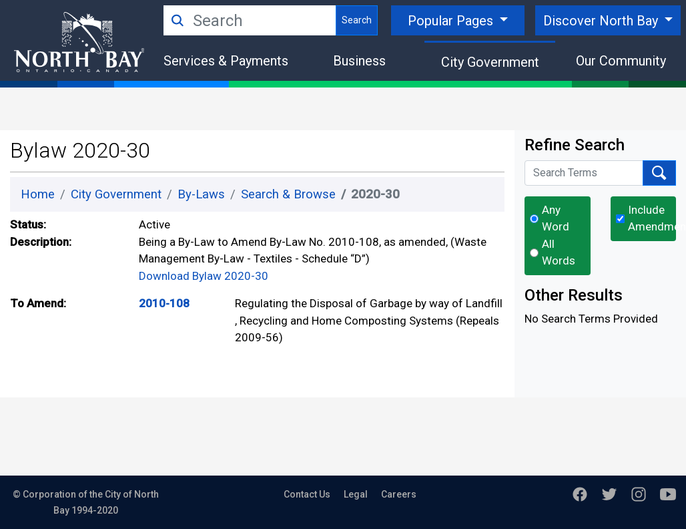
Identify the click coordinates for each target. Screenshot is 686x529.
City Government (490, 62)
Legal (356, 494)
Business (359, 61)
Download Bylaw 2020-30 (203, 276)
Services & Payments (225, 61)
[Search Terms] (584, 173)
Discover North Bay (602, 21)
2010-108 (164, 303)
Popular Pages (452, 21)
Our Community (621, 61)
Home (38, 194)
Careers (398, 494)
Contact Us (307, 494)
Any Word (555, 218)
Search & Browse (288, 194)
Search (357, 20)
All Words (558, 252)
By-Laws (201, 194)
